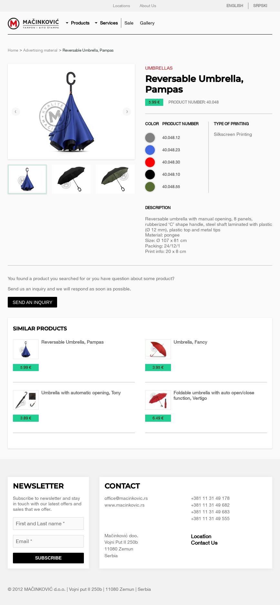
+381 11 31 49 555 (210, 518)
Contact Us (204, 543)
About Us (148, 6)
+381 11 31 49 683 (210, 511)
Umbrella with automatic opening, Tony (81, 392)
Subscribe (48, 557)
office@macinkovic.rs (126, 498)
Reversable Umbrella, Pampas (72, 342)
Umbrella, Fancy (190, 342)
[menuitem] (78, 23)
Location (201, 536)
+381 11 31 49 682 (210, 505)
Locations (121, 6)
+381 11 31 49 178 (210, 498)
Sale (129, 22)
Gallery (147, 22)
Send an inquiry (32, 302)
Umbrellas (159, 68)
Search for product (265, 23)
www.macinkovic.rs (125, 505)
